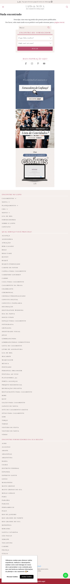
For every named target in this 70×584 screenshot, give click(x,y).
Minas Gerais (8, 493)
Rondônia (7, 525)
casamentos (9, 198)
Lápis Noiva (35, 6)
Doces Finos (8, 317)
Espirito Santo (9, 475)
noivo (6, 212)
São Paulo (7, 536)
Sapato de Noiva (10, 406)
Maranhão (7, 482)
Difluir (39, 571)
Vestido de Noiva (10, 431)
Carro (5, 278)
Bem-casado (8, 246)
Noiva (6, 202)
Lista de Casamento (12, 346)
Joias (4, 335)
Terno (5, 424)
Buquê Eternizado (11, 264)
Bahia (5, 461)
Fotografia (8, 324)
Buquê (5, 260)
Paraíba (6, 500)
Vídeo (4, 434)
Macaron (6, 356)
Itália (5, 553)
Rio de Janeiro (9, 514)
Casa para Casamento (13, 282)
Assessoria (7, 239)
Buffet (5, 257)
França (5, 550)
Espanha (6, 472)
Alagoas (6, 447)
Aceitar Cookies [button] (27, 576)
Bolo (4, 250)
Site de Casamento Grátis (15, 410)
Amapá (5, 450)
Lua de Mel (7, 353)
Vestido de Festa (10, 427)
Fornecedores (9, 220)
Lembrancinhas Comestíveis (16, 342)
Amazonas (7, 454)
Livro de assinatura (12, 349)
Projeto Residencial (12, 385)
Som (4, 417)
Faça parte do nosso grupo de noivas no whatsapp (37, 2)
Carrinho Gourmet (11, 275)
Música (5, 363)
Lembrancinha (9, 338)
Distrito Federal (10, 468)
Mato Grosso (8, 486)
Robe (4, 395)
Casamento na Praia (12, 285)
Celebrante (7, 289)
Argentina (7, 457)
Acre (4, 443)
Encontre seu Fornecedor (35, 32)
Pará (4, 497)
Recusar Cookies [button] (12, 576)
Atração (6, 243)
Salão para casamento (13, 402)
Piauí (4, 511)
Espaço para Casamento (14, 321)
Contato (6, 227)
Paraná (5, 504)
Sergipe (5, 539)
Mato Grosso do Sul (12, 489)
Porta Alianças (10, 381)
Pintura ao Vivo (10, 374)
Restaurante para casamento (17, 392)
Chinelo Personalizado (14, 296)
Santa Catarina (10, 532)
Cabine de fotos (10, 267)
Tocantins (7, 543)
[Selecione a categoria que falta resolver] (35, 38)
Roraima (6, 529)
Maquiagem (7, 360)
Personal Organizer (12, 370)
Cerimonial (7, 292)
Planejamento (10, 205)
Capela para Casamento (14, 271)
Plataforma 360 (9, 378)
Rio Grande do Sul (11, 521)
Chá (5, 209)
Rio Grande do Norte (12, 518)
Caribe (5, 546)
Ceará (5, 465)
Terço (5, 420)
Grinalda (6, 328)
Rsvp (4, 399)
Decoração (7, 307)
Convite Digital (10, 299)
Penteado (6, 367)
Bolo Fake (7, 253)
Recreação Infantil (12, 388)
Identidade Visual (11, 331)
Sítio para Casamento (13, 413)
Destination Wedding (13, 310)
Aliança (6, 235)
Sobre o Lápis (8, 223)
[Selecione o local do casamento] (35, 43)
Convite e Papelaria (12, 303)
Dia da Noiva (8, 314)
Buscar (35, 49)
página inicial (59, 22)
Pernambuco (8, 507)
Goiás (5, 479)
